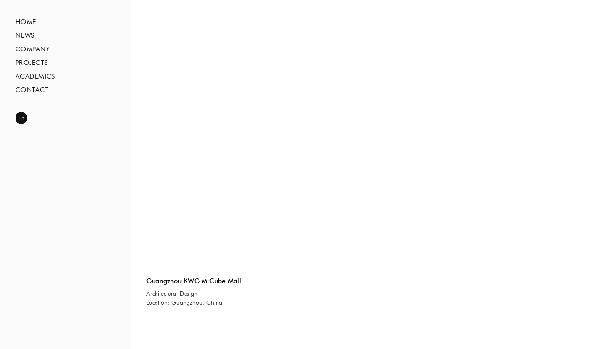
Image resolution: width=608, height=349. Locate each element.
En (21, 118)
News (25, 35)
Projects (31, 63)
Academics (35, 76)
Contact (32, 90)
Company (33, 49)
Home (26, 22)
